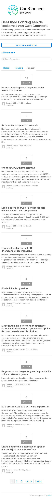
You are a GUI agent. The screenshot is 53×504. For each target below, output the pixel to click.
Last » (38, 481)
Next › (29, 481)
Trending (18, 68)
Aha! (50, 495)
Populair (30, 68)
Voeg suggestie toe (26, 45)
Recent (6, 68)
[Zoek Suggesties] (26, 59)
